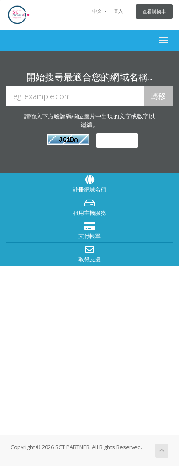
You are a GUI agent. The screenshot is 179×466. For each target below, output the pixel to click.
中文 (99, 11)
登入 (118, 11)
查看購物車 (154, 11)
